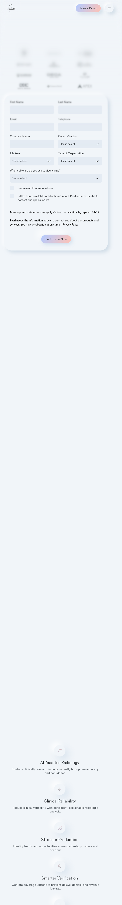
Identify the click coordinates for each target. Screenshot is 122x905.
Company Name (20, 136)
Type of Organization (71, 153)
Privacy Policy (70, 224)
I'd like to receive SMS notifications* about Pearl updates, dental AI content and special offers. (54, 198)
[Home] (12, 8)
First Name (17, 102)
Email (13, 119)
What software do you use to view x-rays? (35, 170)
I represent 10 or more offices (31, 188)
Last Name (65, 102)
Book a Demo (88, 8)
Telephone (64, 119)
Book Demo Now (56, 239)
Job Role (15, 153)
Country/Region (67, 136)
